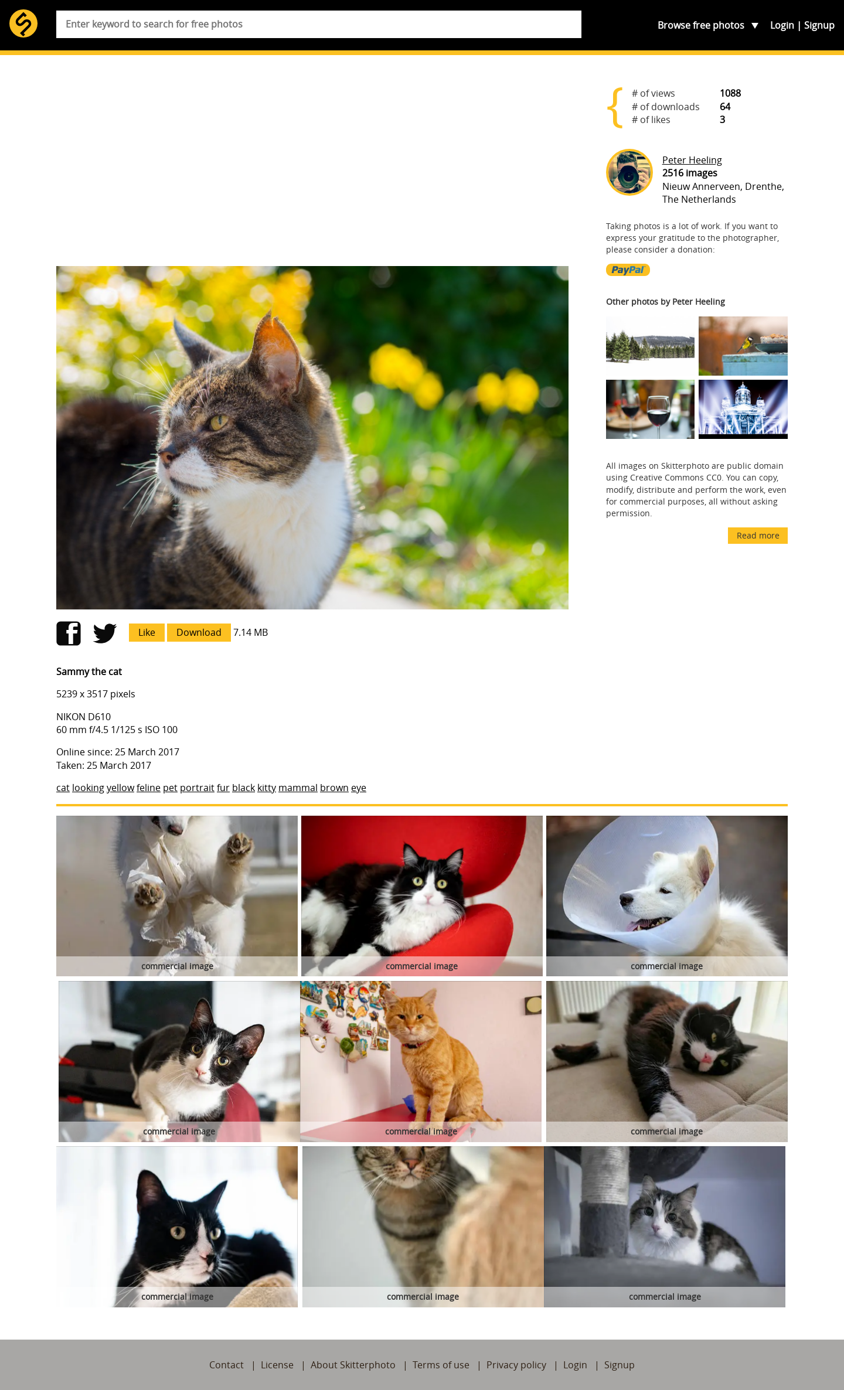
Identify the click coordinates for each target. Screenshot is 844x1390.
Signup (819, 25)
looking (88, 787)
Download (199, 632)
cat (63, 787)
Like (146, 632)
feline (149, 787)
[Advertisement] (312, 165)
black (243, 787)
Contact (226, 1364)
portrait (197, 787)
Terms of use (441, 1364)
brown (334, 787)
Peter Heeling (692, 160)
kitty (266, 787)
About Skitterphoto (353, 1364)
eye (358, 787)
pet (170, 787)
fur (223, 787)
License (277, 1364)
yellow (120, 787)
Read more (758, 535)
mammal (298, 787)
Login (782, 25)
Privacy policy (516, 1364)
